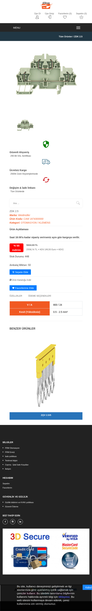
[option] (25, 125)
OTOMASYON (29, 222)
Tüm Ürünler (65, 36)
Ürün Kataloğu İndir (20, 280)
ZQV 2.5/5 (46, 415)
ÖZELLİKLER (16, 296)
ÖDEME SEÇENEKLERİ (39, 296)
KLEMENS (44, 222)
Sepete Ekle (20, 272)
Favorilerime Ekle (23, 288)
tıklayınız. (64, 597)
